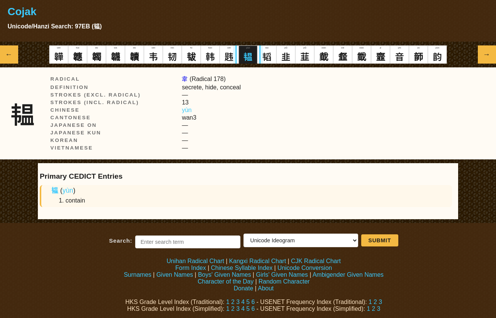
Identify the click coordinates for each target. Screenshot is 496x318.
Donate (243, 288)
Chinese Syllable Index (242, 268)
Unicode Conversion (305, 268)
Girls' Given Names (282, 274)
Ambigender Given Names (348, 274)
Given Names (174, 274)
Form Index (190, 268)
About (266, 288)
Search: (120, 240)
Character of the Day (226, 281)
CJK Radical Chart (316, 261)
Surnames (137, 274)
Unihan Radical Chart (195, 261)
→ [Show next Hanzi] (487, 54)
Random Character (284, 281)
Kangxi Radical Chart (257, 261)
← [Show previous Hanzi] (9, 54)
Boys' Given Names (224, 274)
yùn (187, 110)
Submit (379, 240)
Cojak (22, 11)
